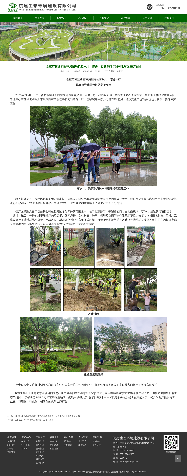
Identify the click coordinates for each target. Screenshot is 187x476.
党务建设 (54, 445)
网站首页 (18, 18)
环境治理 (40, 459)
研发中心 (68, 441)
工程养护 (40, 463)
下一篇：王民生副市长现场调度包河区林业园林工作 (30, 420)
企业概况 (11, 441)
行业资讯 (25, 445)
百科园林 (25, 448)
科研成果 (68, 445)
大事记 (10, 448)
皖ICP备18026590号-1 (137, 472)
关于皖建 (39, 18)
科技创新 (125, 18)
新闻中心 (61, 18)
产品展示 (82, 18)
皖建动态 (25, 441)
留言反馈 (97, 445)
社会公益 (54, 448)
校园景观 (40, 448)
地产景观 (40, 445)
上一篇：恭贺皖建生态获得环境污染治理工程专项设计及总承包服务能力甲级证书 (43, 416)
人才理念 (82, 441)
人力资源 (147, 18)
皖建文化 (104, 18)
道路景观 (40, 452)
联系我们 (169, 18)
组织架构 (11, 445)
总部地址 (97, 441)
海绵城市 (40, 456)
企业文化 (54, 441)
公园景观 (40, 441)
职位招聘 (82, 445)
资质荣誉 (11, 452)
